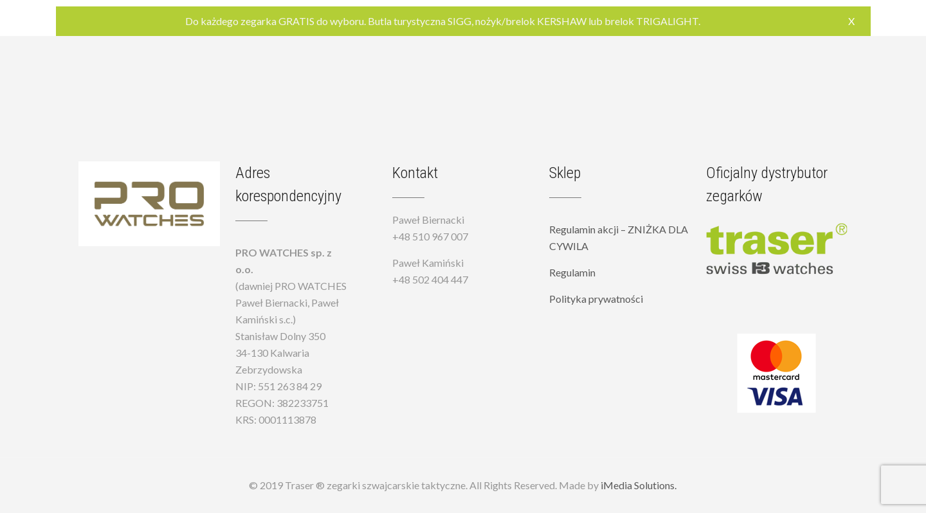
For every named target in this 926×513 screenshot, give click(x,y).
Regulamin (572, 272)
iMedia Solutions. (638, 485)
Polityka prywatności (596, 298)
